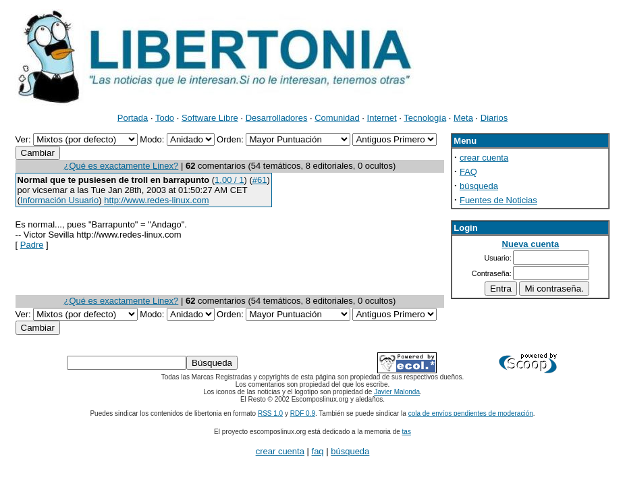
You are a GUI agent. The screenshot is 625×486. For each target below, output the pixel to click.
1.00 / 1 (229, 180)
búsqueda (479, 186)
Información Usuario (59, 200)
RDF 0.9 (302, 413)
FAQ (468, 172)
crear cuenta (484, 158)
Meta (463, 118)
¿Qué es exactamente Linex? (120, 166)
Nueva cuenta (531, 244)
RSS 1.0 (270, 413)
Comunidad (337, 118)
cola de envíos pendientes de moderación (470, 413)
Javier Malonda (397, 392)
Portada (132, 118)
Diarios (494, 118)
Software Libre (210, 118)
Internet (382, 118)
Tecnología (425, 118)
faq (318, 451)
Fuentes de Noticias (498, 200)
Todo (164, 118)
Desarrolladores (277, 118)
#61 (259, 180)
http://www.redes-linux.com (156, 200)
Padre (32, 245)
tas (406, 431)
